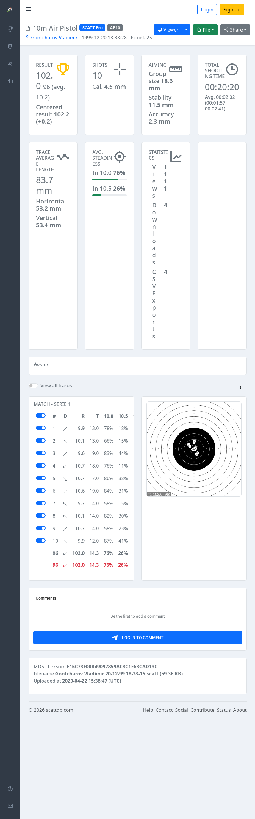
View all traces (56, 385)
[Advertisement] (222, 172)
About (240, 810)
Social (181, 810)
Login (207, 9)
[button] (240, 387)
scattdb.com (59, 810)
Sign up (231, 9)
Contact (164, 810)
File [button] (203, 30)
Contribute (202, 810)
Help (148, 810)
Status (224, 810)
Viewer (168, 30)
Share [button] (233, 30)
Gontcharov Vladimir (51, 37)
